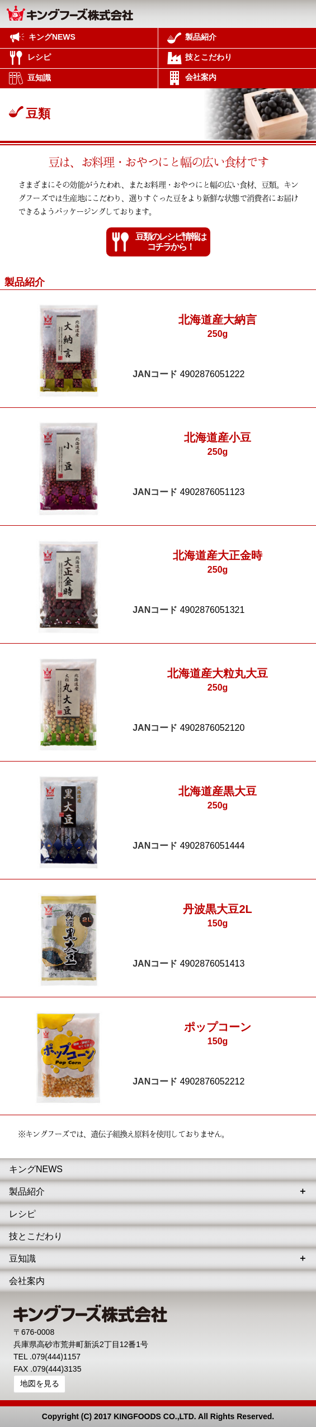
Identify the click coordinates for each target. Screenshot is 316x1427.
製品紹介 (27, 1191)
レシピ (22, 1214)
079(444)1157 (56, 1356)
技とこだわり (36, 1236)
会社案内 (27, 1281)
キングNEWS (36, 1169)
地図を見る (39, 1383)
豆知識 (22, 1258)
